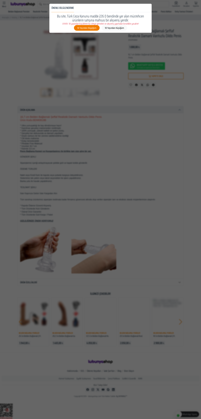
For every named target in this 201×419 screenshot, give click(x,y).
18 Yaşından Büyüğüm (86, 28)
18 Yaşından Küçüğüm (114, 28)
